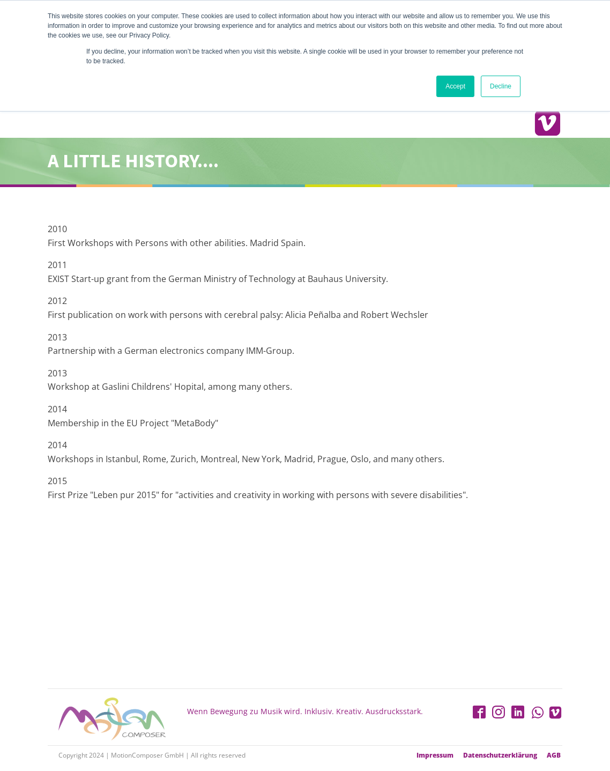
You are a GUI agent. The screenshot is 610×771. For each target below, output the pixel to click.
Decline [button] (500, 86)
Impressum (434, 755)
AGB (554, 755)
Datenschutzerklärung (500, 755)
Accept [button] (455, 86)
